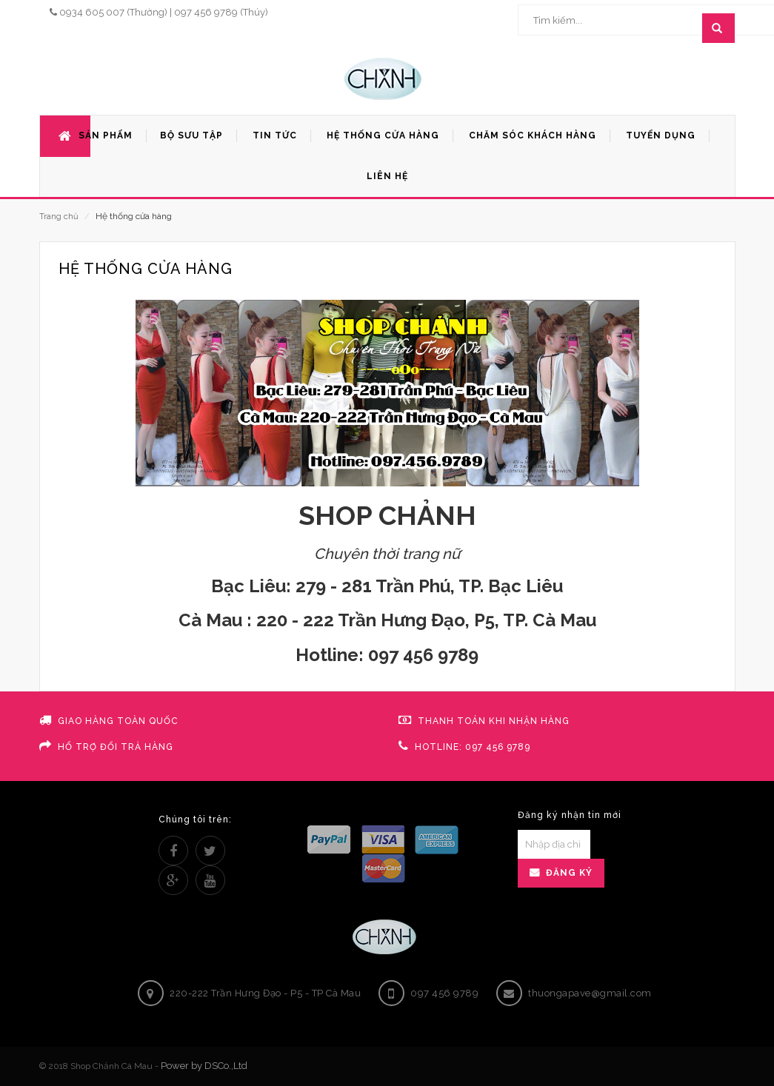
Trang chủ (59, 216)
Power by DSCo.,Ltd (204, 1065)
